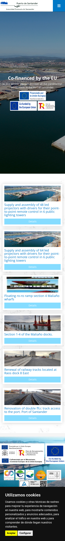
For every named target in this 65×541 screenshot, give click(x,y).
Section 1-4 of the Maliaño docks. (28, 334)
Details (33, 221)
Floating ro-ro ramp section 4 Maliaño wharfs (31, 297)
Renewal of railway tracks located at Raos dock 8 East (30, 371)
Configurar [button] (25, 533)
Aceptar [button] (11, 533)
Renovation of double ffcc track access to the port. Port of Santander (32, 410)
